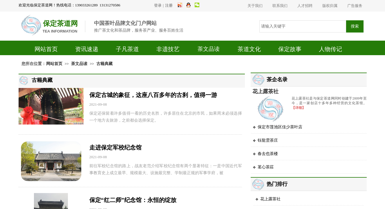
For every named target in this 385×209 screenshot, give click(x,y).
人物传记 (330, 49)
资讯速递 (86, 49)
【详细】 (299, 108)
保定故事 (289, 49)
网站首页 (46, 49)
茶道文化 (249, 49)
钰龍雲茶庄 (268, 140)
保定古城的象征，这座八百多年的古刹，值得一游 (153, 95)
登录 (158, 5)
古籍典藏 (104, 64)
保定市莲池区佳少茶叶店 (280, 127)
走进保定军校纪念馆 (115, 147)
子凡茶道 (127, 49)
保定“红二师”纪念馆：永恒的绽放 (132, 200)
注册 (169, 5)
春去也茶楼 (268, 154)
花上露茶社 (265, 91)
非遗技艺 (168, 49)
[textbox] (302, 26)
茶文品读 (209, 49)
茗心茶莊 (266, 167)
